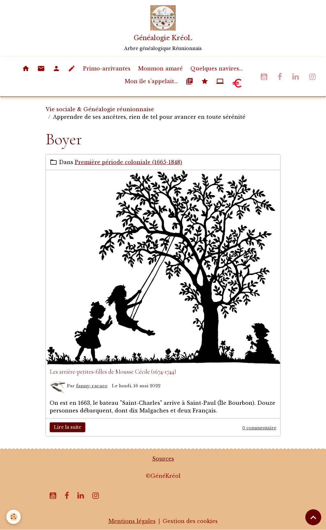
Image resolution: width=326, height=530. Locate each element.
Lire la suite (67, 427)
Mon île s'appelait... (151, 81)
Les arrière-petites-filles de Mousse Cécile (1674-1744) (113, 372)
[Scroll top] (313, 517)
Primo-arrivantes (107, 68)
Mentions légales (132, 521)
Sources (163, 458)
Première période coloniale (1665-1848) (128, 162)
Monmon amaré (160, 68)
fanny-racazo (91, 386)
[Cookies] (13, 517)
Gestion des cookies (190, 521)
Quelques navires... (216, 68)
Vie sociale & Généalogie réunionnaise (100, 109)
